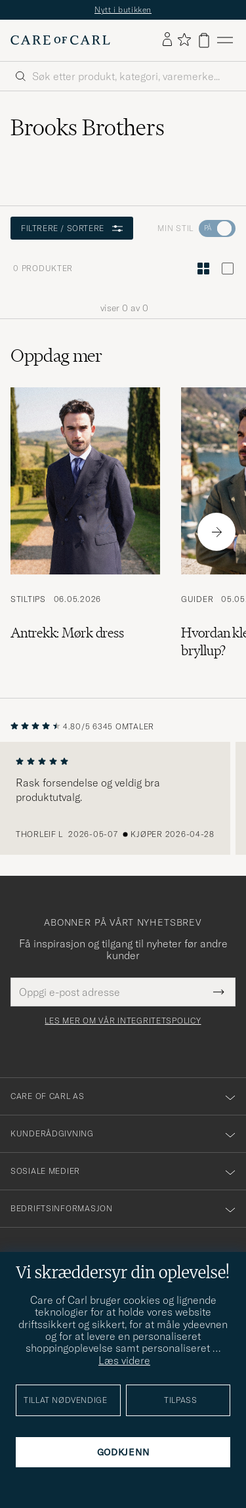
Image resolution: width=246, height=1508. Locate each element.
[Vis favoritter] (184, 40)
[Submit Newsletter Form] (219, 992)
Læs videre (124, 1360)
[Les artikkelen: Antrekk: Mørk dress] (85, 531)
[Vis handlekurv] (204, 40)
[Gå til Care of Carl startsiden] (60, 40)
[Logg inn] (167, 40)
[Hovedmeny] (225, 40)
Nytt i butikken (123, 9)
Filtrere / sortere (72, 228)
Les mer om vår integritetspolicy (123, 1021)
